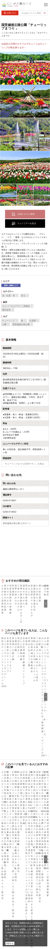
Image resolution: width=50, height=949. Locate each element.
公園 (4, 324)
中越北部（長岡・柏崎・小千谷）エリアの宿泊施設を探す (22, 776)
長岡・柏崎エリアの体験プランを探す (20, 758)
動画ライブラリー (20, 909)
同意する (10, 943)
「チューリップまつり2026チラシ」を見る (23, 463)
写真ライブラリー (20, 902)
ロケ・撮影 (17, 917)
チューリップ (8, 320)
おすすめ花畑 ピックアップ (15, 741)
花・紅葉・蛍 (8, 295)
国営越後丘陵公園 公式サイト (17, 523)
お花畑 (32, 320)
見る (23, 295)
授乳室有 (6, 309)
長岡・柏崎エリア (11, 285)
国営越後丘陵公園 (21, 324)
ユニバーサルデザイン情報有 (16, 306)
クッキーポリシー (23, 935)
